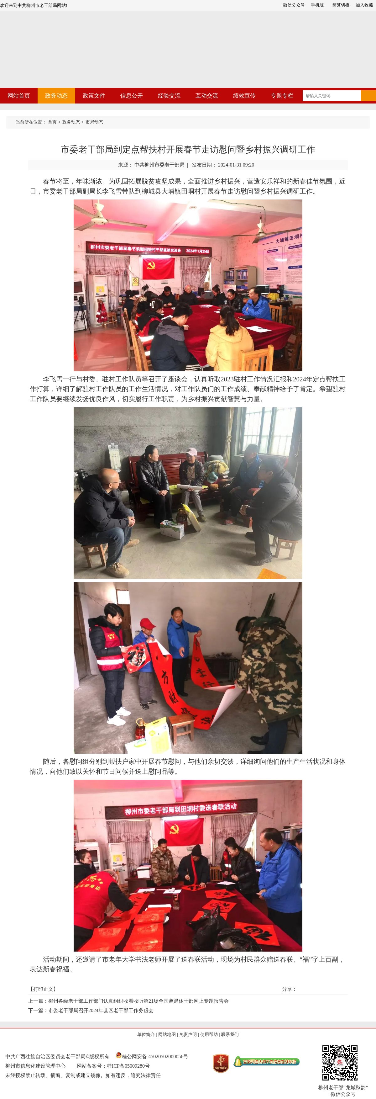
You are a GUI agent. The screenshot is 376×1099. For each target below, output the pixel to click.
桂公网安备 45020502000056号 (152, 1056)
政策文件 (94, 96)
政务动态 (56, 96)
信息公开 (131, 96)
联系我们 (230, 1034)
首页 (52, 122)
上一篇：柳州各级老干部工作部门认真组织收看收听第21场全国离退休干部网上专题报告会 (128, 1001)
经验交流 (169, 96)
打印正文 (43, 989)
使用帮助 (209, 1034)
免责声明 (188, 1034)
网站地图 (167, 1034)
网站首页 (19, 96)
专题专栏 (282, 96)
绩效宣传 (244, 96)
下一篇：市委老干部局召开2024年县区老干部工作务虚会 (91, 1010)
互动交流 (207, 96)
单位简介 (146, 1034)
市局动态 (94, 122)
